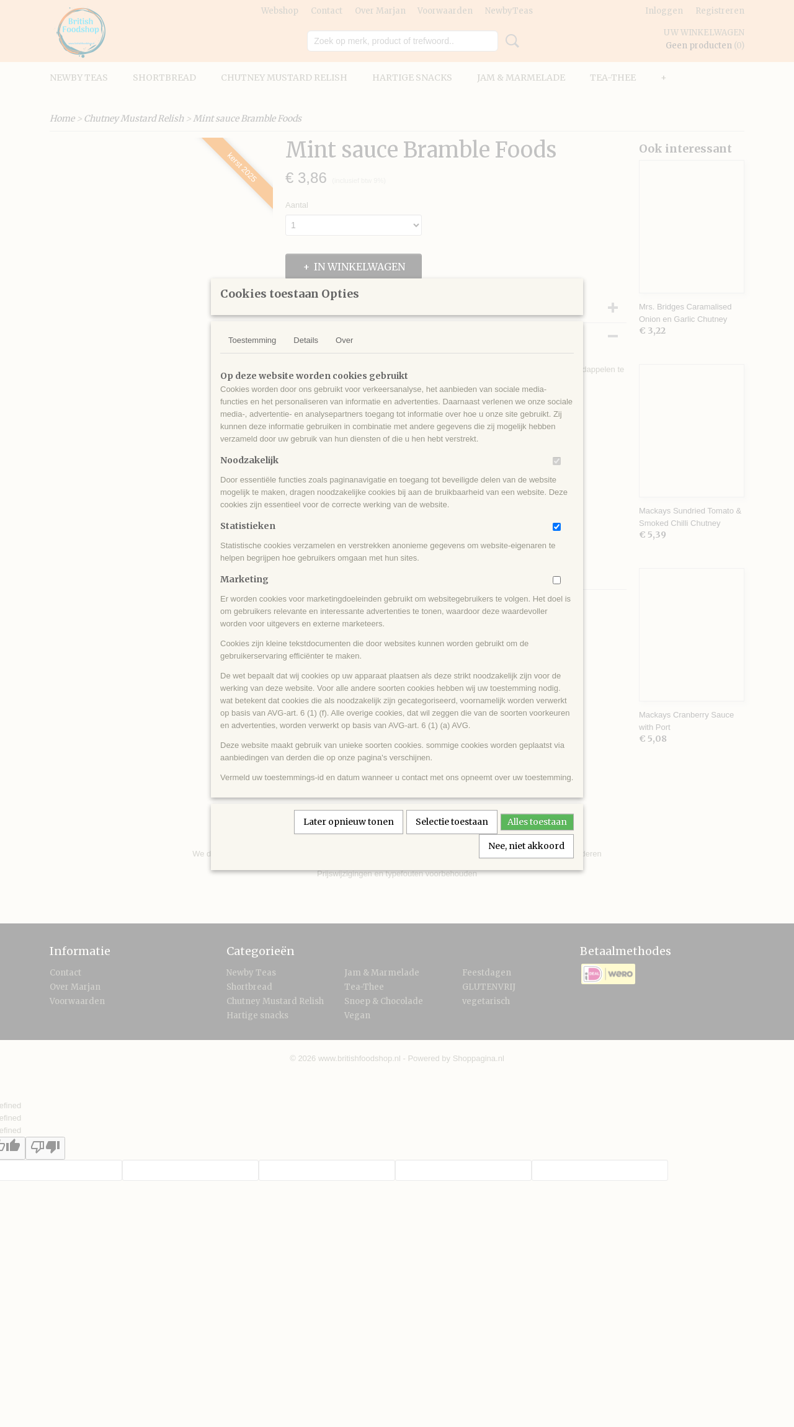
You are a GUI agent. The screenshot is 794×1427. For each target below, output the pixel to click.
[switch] (557, 477)
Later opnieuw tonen (348, 837)
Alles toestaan (537, 837)
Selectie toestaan (452, 837)
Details (305, 356)
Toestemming (252, 356)
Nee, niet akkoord (526, 862)
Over (344, 356)
